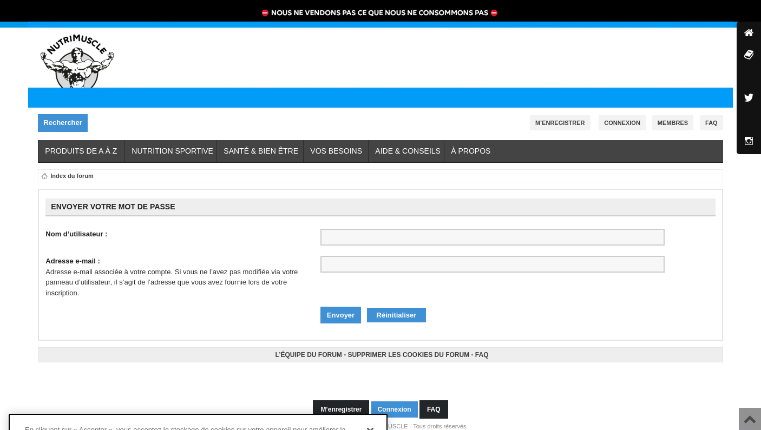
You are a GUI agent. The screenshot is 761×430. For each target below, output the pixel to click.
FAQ (482, 349)
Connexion (622, 123)
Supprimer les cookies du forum (408, 349)
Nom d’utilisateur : (76, 234)
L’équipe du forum (308, 349)
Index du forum (71, 176)
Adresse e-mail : (72, 261)
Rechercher (65, 123)
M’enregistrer (560, 123)
